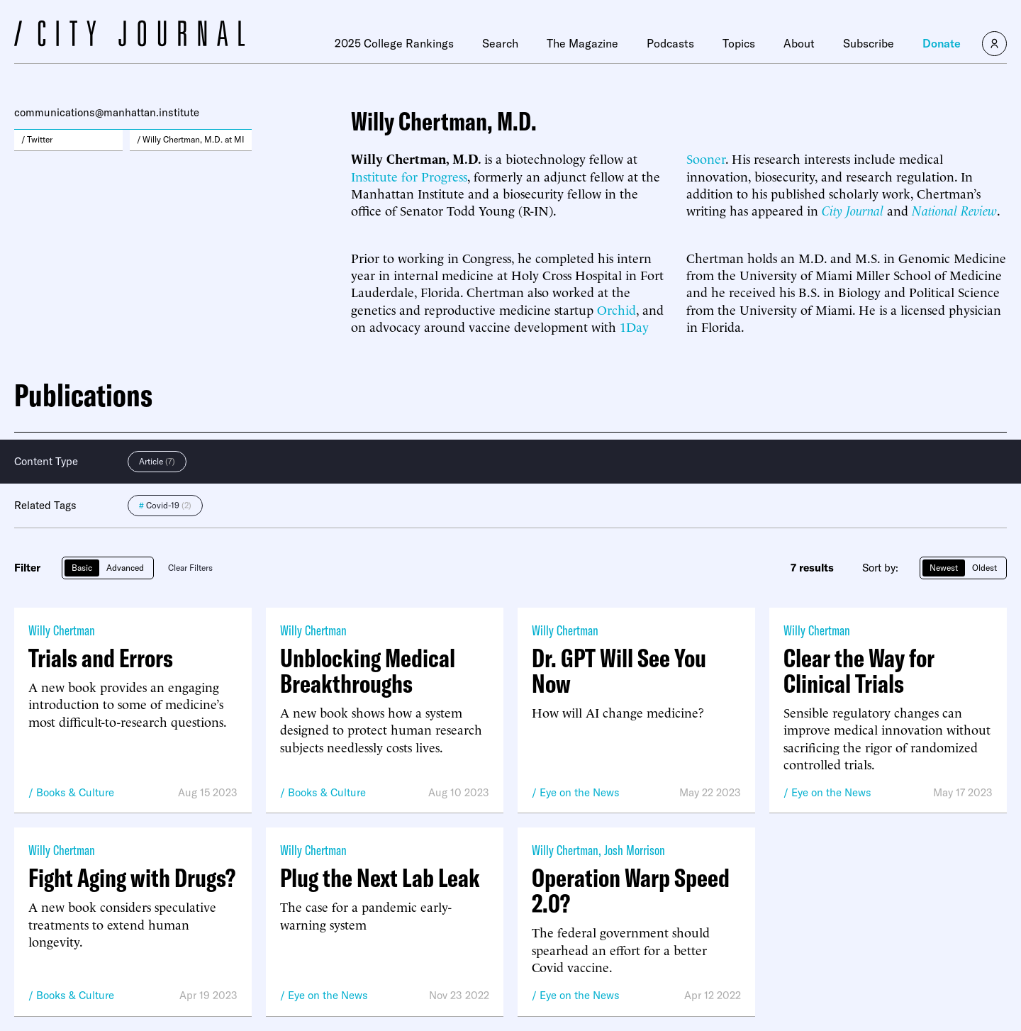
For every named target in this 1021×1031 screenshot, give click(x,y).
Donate (941, 43)
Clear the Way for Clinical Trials (858, 670)
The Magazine (582, 43)
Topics (738, 43)
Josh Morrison (634, 850)
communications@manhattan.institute (106, 112)
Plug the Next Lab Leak (380, 878)
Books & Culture (75, 792)
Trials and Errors (100, 658)
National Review (954, 209)
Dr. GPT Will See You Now (619, 670)
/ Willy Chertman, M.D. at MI (191, 139)
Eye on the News (580, 792)
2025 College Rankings (394, 43)
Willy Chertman (61, 630)
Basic (82, 567)
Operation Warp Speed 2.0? (631, 890)
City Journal (852, 209)
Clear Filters (190, 567)
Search (500, 43)
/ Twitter (36, 139)
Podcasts (670, 43)
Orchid (616, 309)
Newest (944, 567)
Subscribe (868, 43)
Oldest (984, 567)
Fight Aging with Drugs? (131, 878)
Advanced (125, 567)
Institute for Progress (409, 175)
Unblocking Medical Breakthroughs (367, 670)
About (799, 43)
